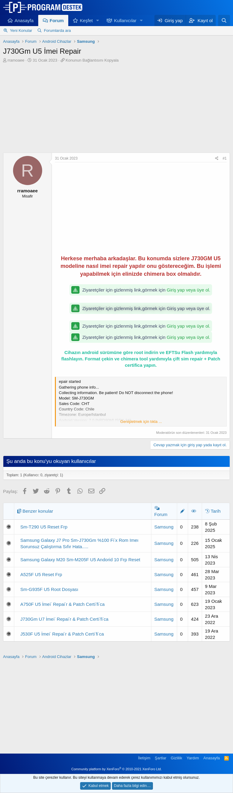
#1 (225, 158)
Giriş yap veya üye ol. (188, 289)
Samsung (164, 526)
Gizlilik (176, 758)
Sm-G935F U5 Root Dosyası (49, 589)
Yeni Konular (21, 30)
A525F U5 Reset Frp (41, 574)
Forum (57, 20)
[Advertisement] (116, 108)
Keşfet (86, 20)
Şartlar (160, 758)
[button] (97, 20)
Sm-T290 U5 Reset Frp (43, 526)
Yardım (193, 758)
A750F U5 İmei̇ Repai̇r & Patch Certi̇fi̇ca (62, 604)
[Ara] (224, 20)
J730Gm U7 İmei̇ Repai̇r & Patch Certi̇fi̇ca (64, 619)
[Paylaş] (217, 158)
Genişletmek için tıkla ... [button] (141, 421)
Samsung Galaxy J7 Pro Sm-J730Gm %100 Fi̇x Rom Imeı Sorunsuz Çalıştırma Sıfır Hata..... (79, 543)
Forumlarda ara (57, 30)
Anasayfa (24, 20)
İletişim (144, 758)
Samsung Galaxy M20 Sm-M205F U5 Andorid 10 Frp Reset (80, 559)
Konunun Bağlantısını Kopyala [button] (92, 60)
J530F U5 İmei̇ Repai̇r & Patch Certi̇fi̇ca (62, 633)
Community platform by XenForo (116, 769)
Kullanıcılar (125, 20)
